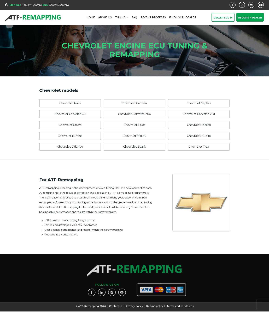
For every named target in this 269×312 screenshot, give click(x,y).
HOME (91, 17)
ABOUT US (105, 17)
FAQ (134, 17)
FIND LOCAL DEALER (182, 17)
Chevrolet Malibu (134, 136)
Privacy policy (134, 304)
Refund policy (154, 304)
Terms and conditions (180, 304)
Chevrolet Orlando (70, 146)
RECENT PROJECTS (153, 17)
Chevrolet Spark (134, 146)
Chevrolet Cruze (70, 125)
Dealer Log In (223, 17)
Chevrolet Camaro (134, 103)
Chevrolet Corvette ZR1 (199, 114)
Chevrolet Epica (134, 125)
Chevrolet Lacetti (199, 125)
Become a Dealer (250, 17)
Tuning (120, 17)
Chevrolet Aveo (70, 103)
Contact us (115, 304)
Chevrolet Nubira (199, 136)
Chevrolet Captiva (198, 103)
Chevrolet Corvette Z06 (134, 114)
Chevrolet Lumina (70, 136)
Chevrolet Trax (199, 146)
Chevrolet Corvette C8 (70, 114)
